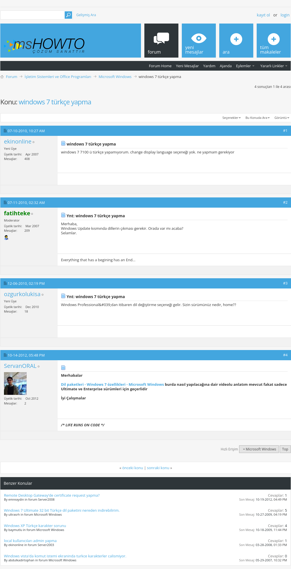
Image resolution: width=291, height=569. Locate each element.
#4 (285, 354)
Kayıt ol (263, 15)
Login (285, 15)
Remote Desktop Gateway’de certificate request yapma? (52, 495)
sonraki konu (158, 467)
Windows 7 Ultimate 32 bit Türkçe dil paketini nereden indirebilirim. (62, 510)
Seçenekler (230, 117)
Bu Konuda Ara (256, 117)
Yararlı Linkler (272, 65)
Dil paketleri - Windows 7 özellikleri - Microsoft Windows (112, 384)
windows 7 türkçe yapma (55, 101)
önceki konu (132, 467)
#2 (285, 202)
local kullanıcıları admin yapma (30, 540)
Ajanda (226, 65)
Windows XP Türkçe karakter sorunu (35, 525)
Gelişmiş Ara (86, 14)
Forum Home (160, 65)
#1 (285, 130)
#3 (285, 283)
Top (285, 449)
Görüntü (281, 117)
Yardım (209, 65)
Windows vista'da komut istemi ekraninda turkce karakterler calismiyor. (65, 556)
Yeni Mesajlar (187, 65)
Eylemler (243, 65)
